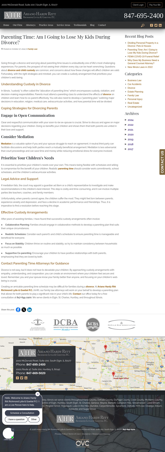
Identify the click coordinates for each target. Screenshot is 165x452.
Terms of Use (74, 434)
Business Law (134, 80)
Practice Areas (46, 24)
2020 (129, 134)
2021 (129, 129)
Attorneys (30, 24)
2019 (129, 139)
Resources (97, 434)
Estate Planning (135, 92)
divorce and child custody (21, 70)
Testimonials (80, 24)
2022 (129, 124)
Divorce (131, 88)
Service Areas (63, 24)
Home (6, 24)
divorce (107, 94)
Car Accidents (134, 84)
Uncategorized (135, 107)
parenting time (65, 168)
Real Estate (133, 103)
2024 (129, 120)
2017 (129, 149)
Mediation (6, 144)
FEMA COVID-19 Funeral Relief (143, 56)
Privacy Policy (61, 434)
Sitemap (106, 434)
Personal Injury (135, 99)
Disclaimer (86, 434)
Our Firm (17, 24)
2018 (129, 144)
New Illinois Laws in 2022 (140, 67)
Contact (102, 24)
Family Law (32, 49)
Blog (92, 24)
